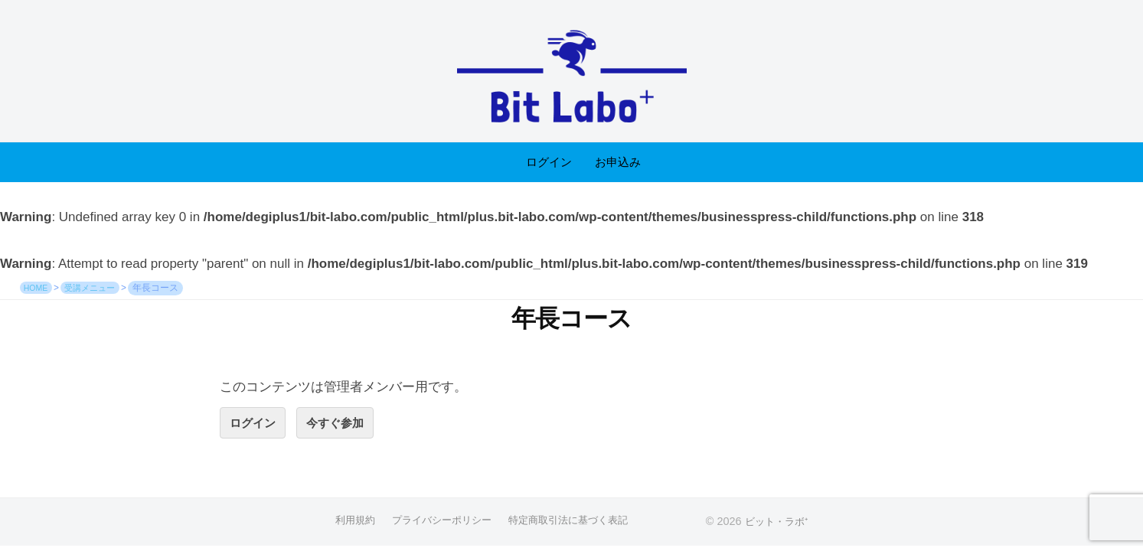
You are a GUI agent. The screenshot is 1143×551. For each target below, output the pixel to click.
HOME (37, 287)
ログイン (549, 161)
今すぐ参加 (344, 423)
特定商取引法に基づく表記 (574, 523)
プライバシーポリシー (439, 523)
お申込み (618, 161)
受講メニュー (97, 287)
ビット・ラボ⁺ (783, 523)
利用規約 (347, 523)
